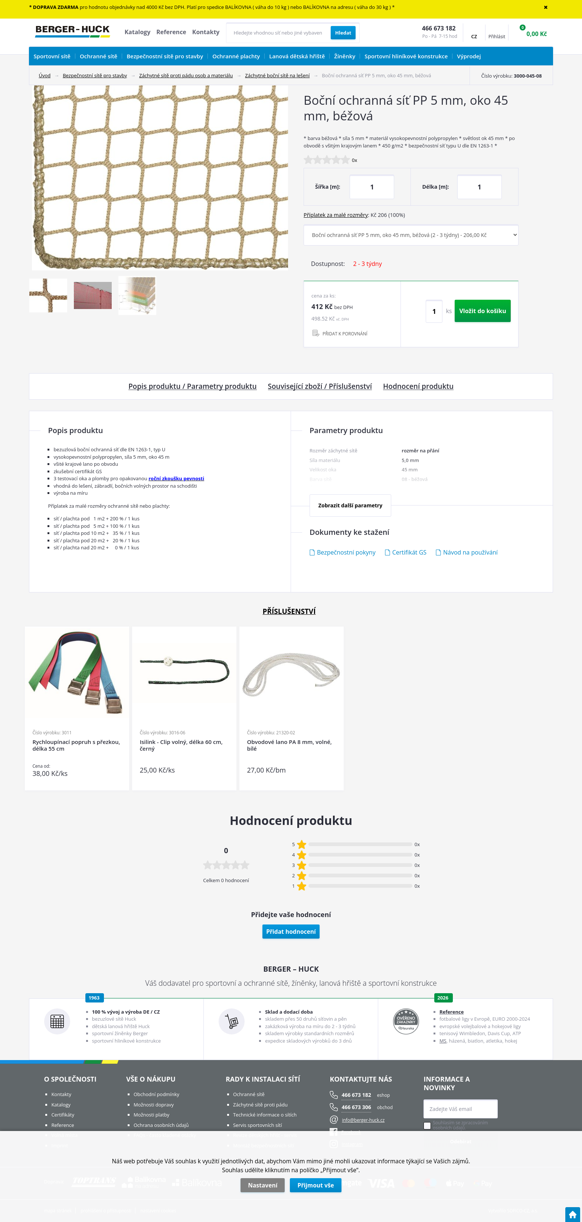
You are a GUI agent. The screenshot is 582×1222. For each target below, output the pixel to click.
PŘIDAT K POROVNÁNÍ (345, 334)
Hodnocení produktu (418, 386)
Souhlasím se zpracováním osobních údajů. (460, 1125)
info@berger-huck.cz (363, 1120)
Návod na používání (470, 552)
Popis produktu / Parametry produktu (192, 386)
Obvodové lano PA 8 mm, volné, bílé (289, 745)
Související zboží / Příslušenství (320, 386)
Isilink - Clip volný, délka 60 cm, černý (181, 745)
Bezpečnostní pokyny (346, 552)
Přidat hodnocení (291, 931)
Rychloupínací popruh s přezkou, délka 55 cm (76, 745)
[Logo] (72, 33)
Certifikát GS (409, 552)
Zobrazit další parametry (350, 505)
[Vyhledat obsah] (343, 32)
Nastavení (262, 1185)
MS (443, 1040)
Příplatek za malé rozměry (336, 214)
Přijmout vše (315, 1185)
